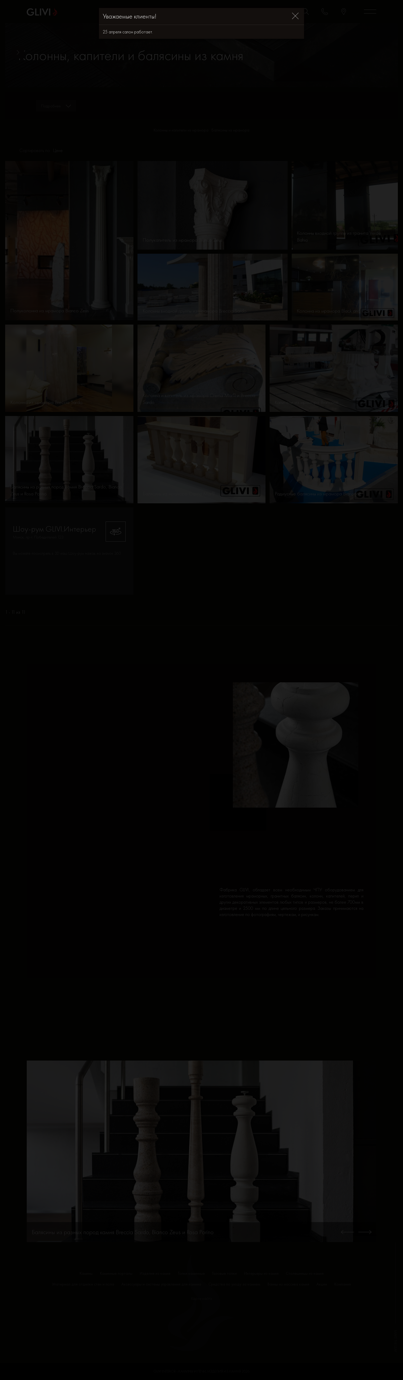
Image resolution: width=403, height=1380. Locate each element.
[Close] (295, 16)
